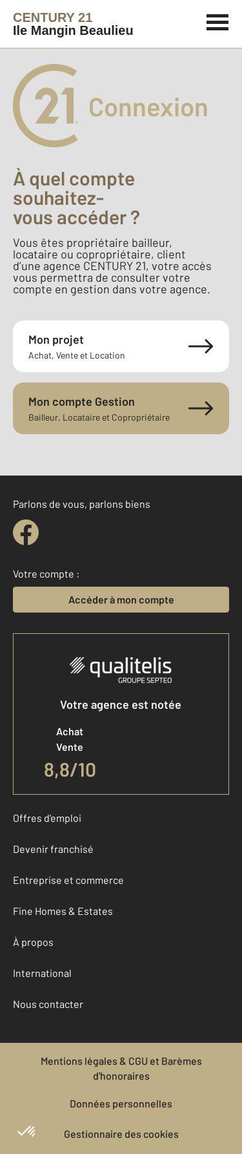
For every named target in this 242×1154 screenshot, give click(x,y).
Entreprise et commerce (68, 880)
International (42, 973)
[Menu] (218, 20)
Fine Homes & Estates (63, 911)
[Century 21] (73, 24)
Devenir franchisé (53, 849)
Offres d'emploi (47, 818)
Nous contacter (48, 1004)
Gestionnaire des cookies (121, 1134)
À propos (33, 942)
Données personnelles (121, 1103)
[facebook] (26, 532)
